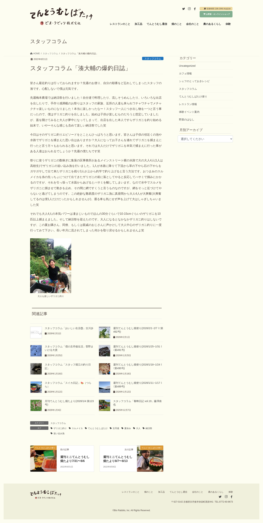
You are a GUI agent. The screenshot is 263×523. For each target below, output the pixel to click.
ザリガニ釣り (60, 428)
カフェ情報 (185, 73)
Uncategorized (187, 65)
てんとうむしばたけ (98, 428)
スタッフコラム (152, 58)
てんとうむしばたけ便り (193, 96)
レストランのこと (130, 492)
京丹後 (116, 428)
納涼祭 (149, 428)
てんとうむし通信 (178, 492)
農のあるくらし (216, 492)
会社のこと (197, 492)
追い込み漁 (59, 433)
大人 (138, 428)
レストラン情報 (188, 104)
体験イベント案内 (189, 111)
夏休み (127, 428)
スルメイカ (77, 428)
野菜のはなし (186, 119)
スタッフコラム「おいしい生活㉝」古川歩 (69, 328)
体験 (230, 492)
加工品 (161, 492)
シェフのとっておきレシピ (194, 81)
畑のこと (148, 492)
